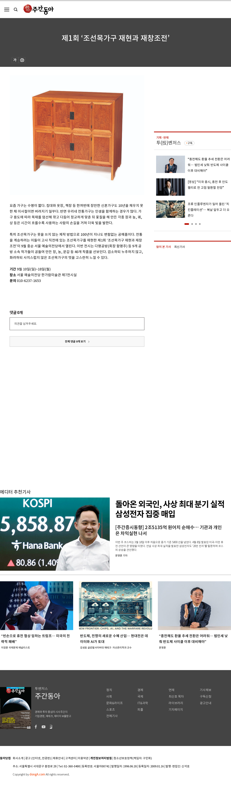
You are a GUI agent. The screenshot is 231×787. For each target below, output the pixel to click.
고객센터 (70, 758)
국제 (140, 696)
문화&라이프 (114, 703)
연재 (171, 690)
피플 (140, 709)
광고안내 (205, 703)
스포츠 (110, 709)
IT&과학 (142, 703)
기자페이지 (176, 709)
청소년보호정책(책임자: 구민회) (133, 758)
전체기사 (112, 716)
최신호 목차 (176, 696)
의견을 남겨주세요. (25, 324)
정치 (109, 690)
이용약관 (83, 758)
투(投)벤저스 (168, 143)
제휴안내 (58, 758)
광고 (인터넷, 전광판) (38, 758)
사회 (109, 696)
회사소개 (18, 758)
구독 (189, 143)
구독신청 (205, 696)
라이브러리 (176, 703)
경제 (140, 690)
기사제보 (205, 690)
